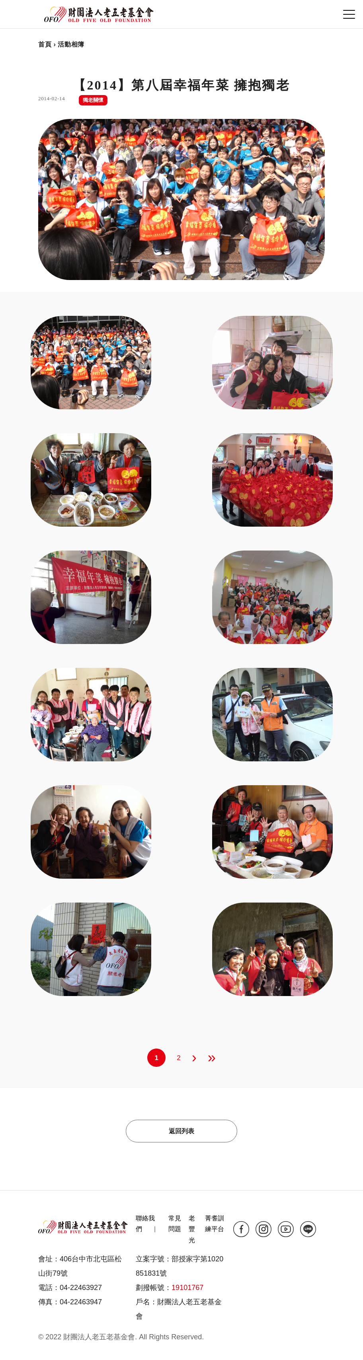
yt (286, 1229)
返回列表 (181, 1131)
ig (263, 1229)
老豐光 (192, 1229)
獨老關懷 (93, 100)
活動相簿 (71, 44)
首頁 (44, 44)
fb (241, 1229)
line (308, 1229)
